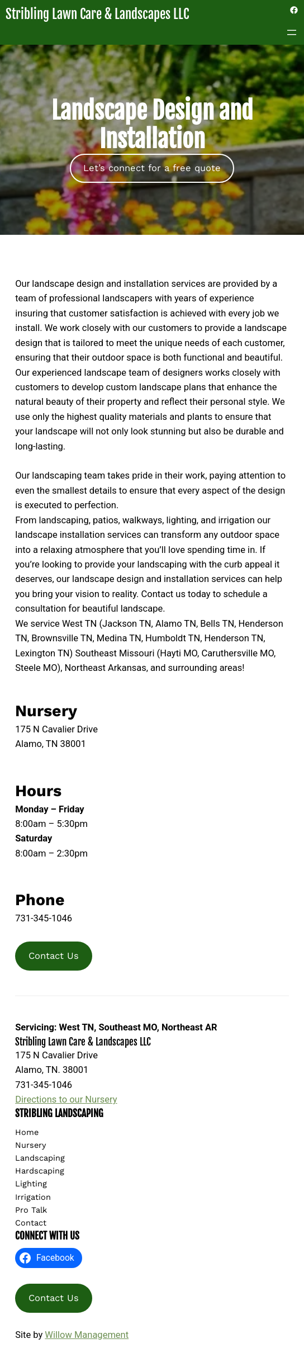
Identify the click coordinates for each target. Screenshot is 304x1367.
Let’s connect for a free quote (152, 168)
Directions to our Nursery (66, 1099)
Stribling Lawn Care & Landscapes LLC (97, 14)
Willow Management (87, 1335)
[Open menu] (291, 32)
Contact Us (53, 955)
